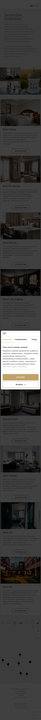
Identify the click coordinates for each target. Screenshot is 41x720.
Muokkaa (20, 384)
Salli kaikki (20, 377)
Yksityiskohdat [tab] (21, 339)
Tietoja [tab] (34, 339)
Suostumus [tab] (7, 339)
